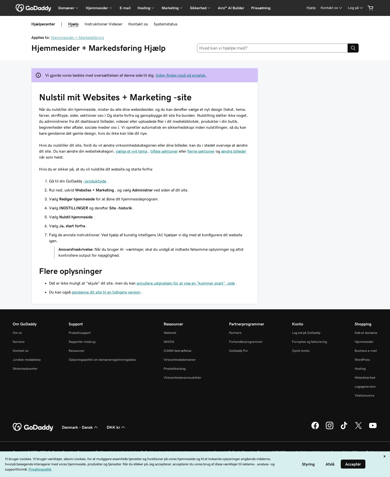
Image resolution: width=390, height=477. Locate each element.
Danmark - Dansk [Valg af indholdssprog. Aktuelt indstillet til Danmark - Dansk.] (80, 427)
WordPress (362, 359)
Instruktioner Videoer (103, 24)
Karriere (19, 341)
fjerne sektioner (201, 151)
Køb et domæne (366, 332)
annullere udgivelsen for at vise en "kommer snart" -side (186, 283)
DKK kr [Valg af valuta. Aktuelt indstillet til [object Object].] (116, 427)
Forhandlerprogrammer (246, 341)
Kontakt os (138, 24)
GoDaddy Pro (238, 350)
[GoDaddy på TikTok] (344, 428)
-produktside (94, 181)
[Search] (353, 48)
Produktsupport (80, 332)
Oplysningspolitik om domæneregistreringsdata (102, 359)
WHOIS (169, 341)
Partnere (235, 332)
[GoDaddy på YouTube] (372, 428)
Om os (17, 332)
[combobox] (272, 48)
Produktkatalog (175, 368)
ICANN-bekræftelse (178, 350)
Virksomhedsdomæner (180, 359)
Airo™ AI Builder (231, 8)
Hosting (360, 368)
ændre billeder (233, 151)
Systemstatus (165, 24)
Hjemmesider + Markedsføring (77, 37)
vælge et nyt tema (131, 151)
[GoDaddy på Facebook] (315, 428)
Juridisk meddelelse (27, 359)
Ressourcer (77, 350)
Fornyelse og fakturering (309, 341)
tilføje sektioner (164, 151)
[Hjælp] (311, 7)
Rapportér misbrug (82, 341)
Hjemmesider (364, 341)
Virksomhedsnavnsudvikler (182, 377)
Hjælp (73, 24)
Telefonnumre (364, 395)
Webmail (170, 332)
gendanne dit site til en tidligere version (106, 292)
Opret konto (300, 350)
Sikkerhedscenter (25, 368)
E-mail (125, 8)
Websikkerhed (365, 377)
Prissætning (260, 8)
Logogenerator (365, 386)
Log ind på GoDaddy (306, 332)
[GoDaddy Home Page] (33, 427)
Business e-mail (366, 350)
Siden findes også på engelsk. (181, 75)
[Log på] (356, 7)
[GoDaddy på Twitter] (358, 428)
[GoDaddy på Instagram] (329, 428)
